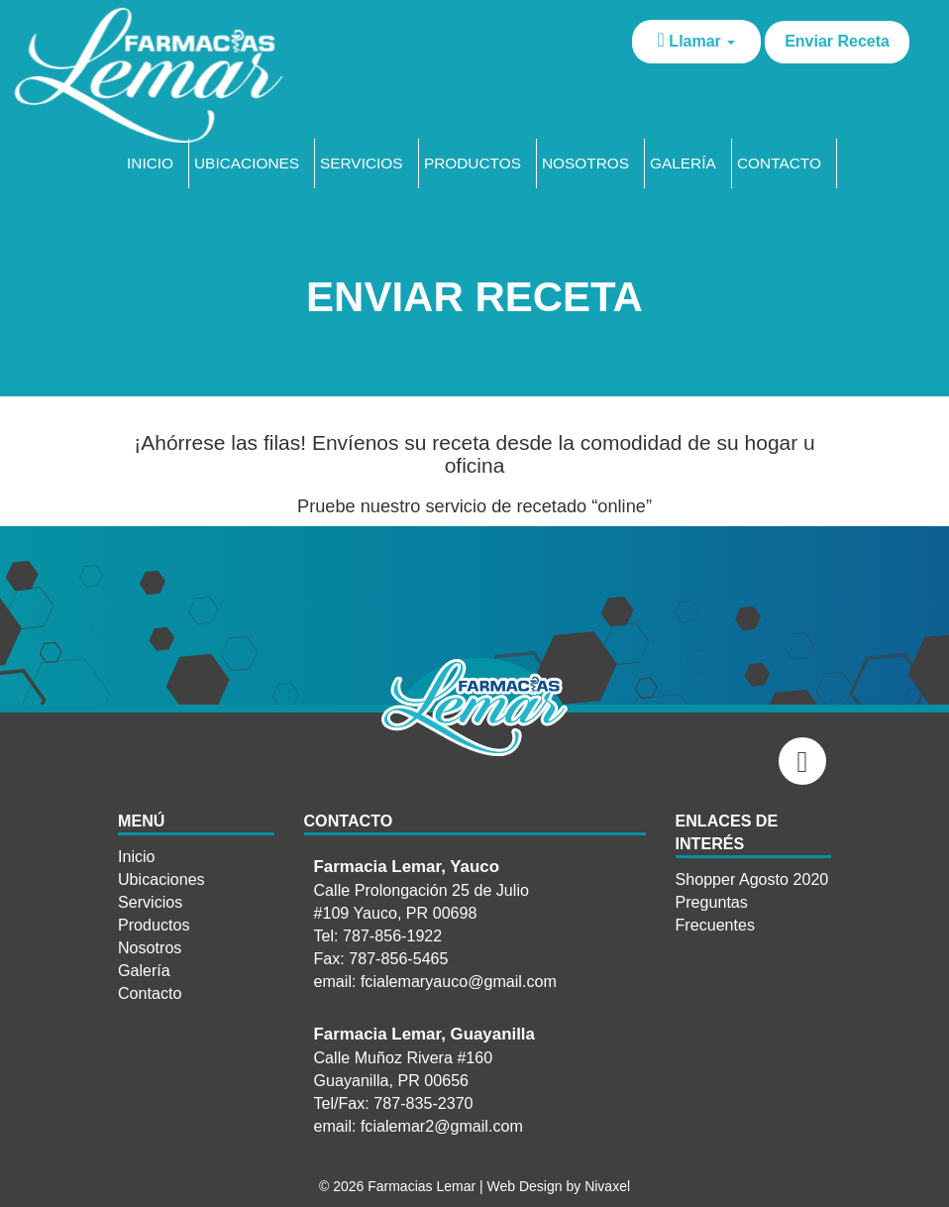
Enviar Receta (837, 41)
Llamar (697, 40)
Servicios (361, 163)
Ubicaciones (246, 163)
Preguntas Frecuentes (716, 913)
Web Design (525, 1186)
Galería (683, 163)
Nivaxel (607, 1186)
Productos (472, 163)
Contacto (779, 163)
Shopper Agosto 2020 (752, 879)
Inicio (150, 163)
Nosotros (585, 163)
